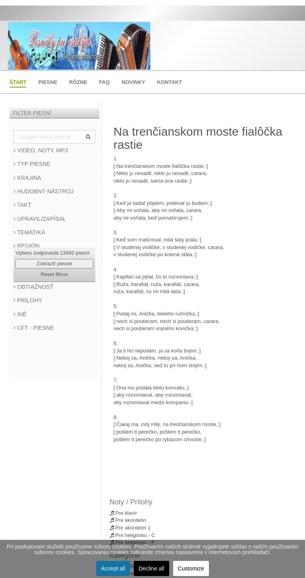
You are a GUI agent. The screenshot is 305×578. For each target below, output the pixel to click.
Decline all (151, 568)
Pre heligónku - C (132, 535)
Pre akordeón (128, 520)
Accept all (113, 568)
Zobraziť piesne (54, 264)
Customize (191, 568)
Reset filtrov (54, 274)
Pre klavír (123, 513)
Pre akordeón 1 (130, 528)
